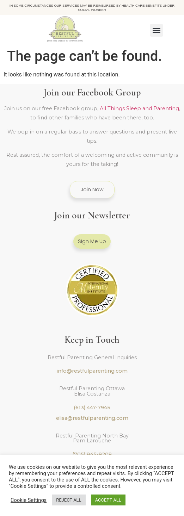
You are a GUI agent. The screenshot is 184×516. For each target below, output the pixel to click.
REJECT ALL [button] (68, 500)
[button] (156, 30)
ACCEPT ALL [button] (108, 500)
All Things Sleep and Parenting (139, 108)
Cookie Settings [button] (29, 500)
